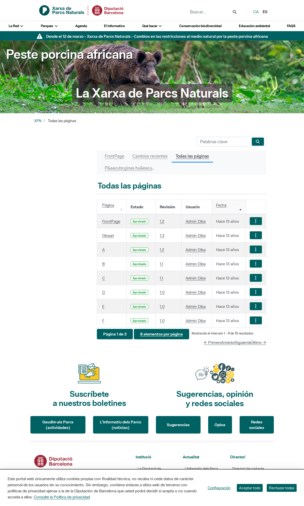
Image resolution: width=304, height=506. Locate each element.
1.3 (162, 235)
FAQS (291, 26)
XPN (37, 121)
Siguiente (243, 342)
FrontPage (111, 221)
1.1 (161, 263)
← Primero (213, 342)
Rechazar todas (281, 487)
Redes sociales (256, 424)
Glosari (108, 235)
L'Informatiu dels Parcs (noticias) (120, 424)
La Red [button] (16, 26)
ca (256, 11)
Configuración (219, 487)
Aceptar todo (249, 487)
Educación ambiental (254, 26)
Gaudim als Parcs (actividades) (58, 424)
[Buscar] (223, 141)
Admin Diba (196, 221)
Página (108, 205)
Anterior (228, 342)
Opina (219, 424)
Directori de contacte (248, 468)
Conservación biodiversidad (200, 26)
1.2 (162, 221)
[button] (115, 334)
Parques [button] (49, 26)
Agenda (81, 26)
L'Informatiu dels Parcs (201, 468)
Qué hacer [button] (152, 26)
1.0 (162, 292)
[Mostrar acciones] (256, 221)
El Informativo (114, 26)
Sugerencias (178, 424)
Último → (258, 342)
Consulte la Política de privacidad (62, 496)
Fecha (221, 205)
